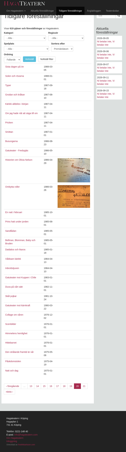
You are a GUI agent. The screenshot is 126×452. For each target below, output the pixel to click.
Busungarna (11, 141)
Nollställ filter (46, 59)
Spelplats (9, 43)
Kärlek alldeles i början (16, 104)
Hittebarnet (10, 342)
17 (57, 386)
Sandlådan (10, 231)
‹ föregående (12, 386)
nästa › (9, 391)
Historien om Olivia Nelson (18, 160)
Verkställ (29, 59)
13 (31, 386)
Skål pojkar (11, 296)
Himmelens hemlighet (16, 333)
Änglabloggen (94, 10)
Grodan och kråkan (15, 94)
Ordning (8, 54)
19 (71, 386)
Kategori (8, 33)
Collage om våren (14, 314)
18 (64, 386)
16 (51, 386)
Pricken (9, 122)
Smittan (9, 132)
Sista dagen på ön (14, 66)
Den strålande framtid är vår (19, 352)
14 (37, 386)
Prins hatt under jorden (17, 221)
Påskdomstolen (13, 361)
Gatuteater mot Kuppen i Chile (20, 277)
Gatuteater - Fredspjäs (16, 150)
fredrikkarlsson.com (26, 445)
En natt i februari (13, 212)
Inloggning (11, 441)
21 (84, 386)
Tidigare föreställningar (70, 10)
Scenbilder (10, 324)
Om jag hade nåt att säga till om (21, 113)
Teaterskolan (112, 10)
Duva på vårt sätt (14, 286)
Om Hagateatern (16, 10)
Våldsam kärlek (13, 259)
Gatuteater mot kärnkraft (17, 305)
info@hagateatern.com (26, 434)
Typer (8, 85)
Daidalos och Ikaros (15, 249)
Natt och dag (11, 370)
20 (77, 386)
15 (44, 386)
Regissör (53, 33)
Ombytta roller (12, 186)
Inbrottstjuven (12, 268)
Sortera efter (58, 43)
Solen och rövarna (14, 76)
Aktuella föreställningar (42, 10)
